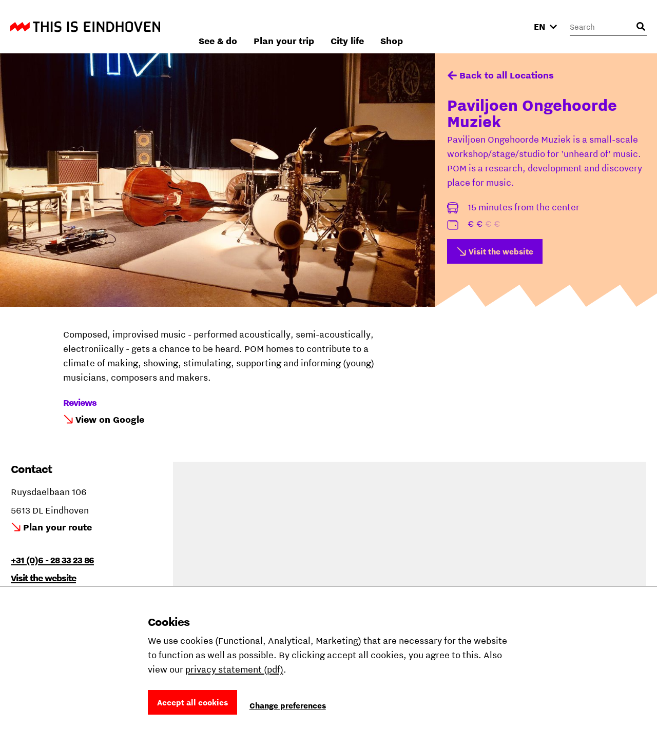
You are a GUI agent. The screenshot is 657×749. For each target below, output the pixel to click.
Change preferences (287, 705)
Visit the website (501, 251)
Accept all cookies (192, 702)
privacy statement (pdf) (234, 669)
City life (457, 26)
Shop (502, 26)
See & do (328, 26)
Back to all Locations (506, 75)
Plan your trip (394, 26)
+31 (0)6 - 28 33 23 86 (52, 560)
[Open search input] (640, 26)
